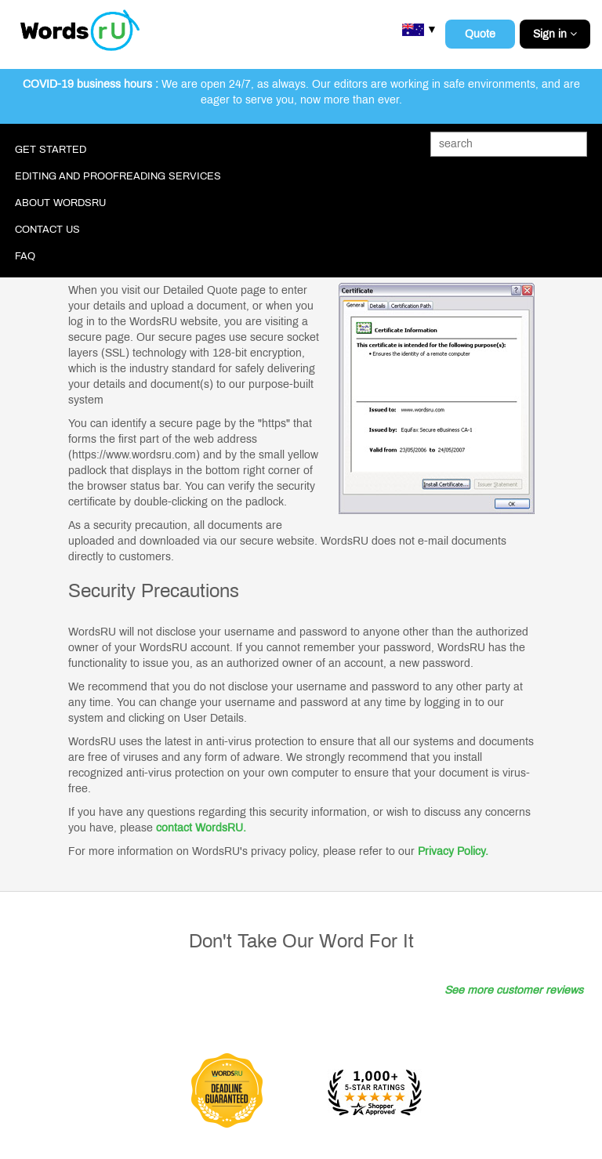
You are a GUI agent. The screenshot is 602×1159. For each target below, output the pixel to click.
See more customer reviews (513, 990)
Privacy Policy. (453, 851)
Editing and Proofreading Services (118, 176)
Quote (480, 34)
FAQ (25, 256)
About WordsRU (60, 202)
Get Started (50, 149)
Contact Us (47, 229)
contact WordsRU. (201, 828)
